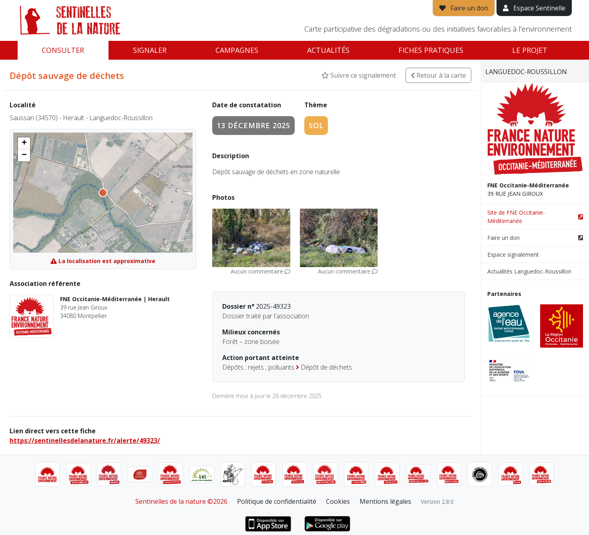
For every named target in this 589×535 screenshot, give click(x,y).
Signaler (150, 50)
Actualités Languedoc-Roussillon (529, 271)
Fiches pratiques (430, 50)
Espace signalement (513, 254)
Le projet (529, 50)
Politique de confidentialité (276, 501)
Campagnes (236, 50)
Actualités (328, 50)
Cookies (338, 501)
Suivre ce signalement (359, 75)
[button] (24, 143)
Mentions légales (385, 501)
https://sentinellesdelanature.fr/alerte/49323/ (85, 440)
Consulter (63, 50)
